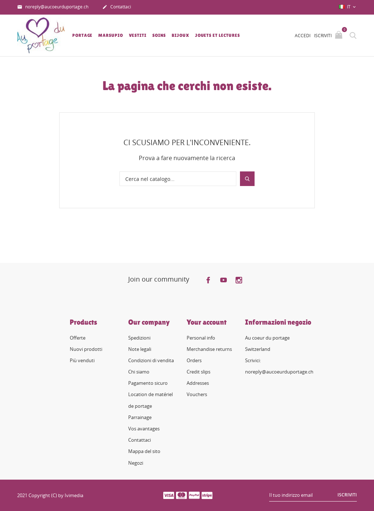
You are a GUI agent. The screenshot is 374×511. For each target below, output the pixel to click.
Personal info (201, 337)
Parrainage (140, 417)
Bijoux (180, 35)
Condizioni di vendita (151, 360)
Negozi (135, 463)
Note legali (139, 349)
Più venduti (82, 360)
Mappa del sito (144, 451)
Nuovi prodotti (86, 349)
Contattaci (116, 7)
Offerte (77, 337)
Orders (194, 360)
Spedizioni (139, 337)
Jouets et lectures (217, 35)
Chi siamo (138, 371)
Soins (159, 35)
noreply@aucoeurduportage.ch (52, 7)
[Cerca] (177, 178)
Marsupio (110, 35)
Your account (206, 322)
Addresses (198, 383)
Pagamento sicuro (148, 383)
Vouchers (197, 394)
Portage (82, 35)
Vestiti (137, 35)
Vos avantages (144, 428)
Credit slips (198, 371)
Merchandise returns (209, 349)
